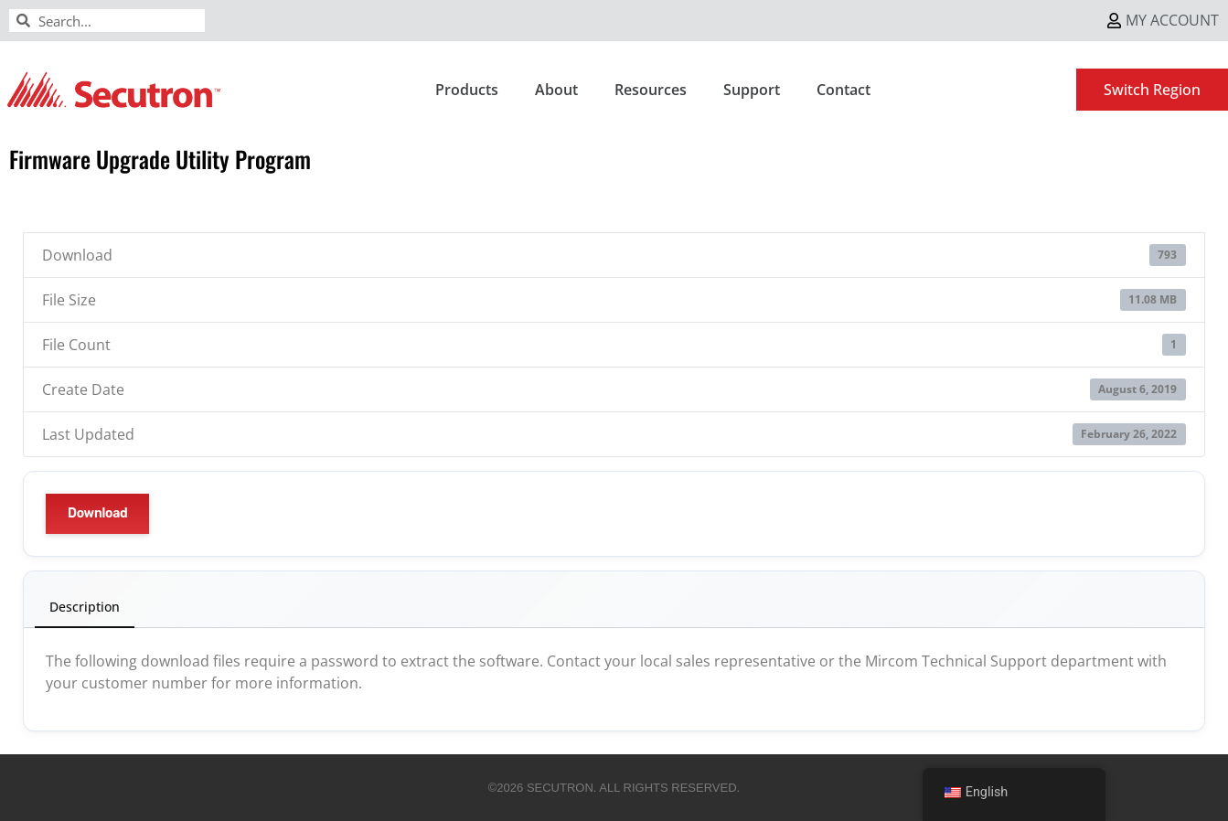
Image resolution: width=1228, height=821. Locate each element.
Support (751, 90)
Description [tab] (84, 606)
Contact (843, 90)
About (556, 90)
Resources (650, 90)
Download (97, 513)
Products (466, 90)
